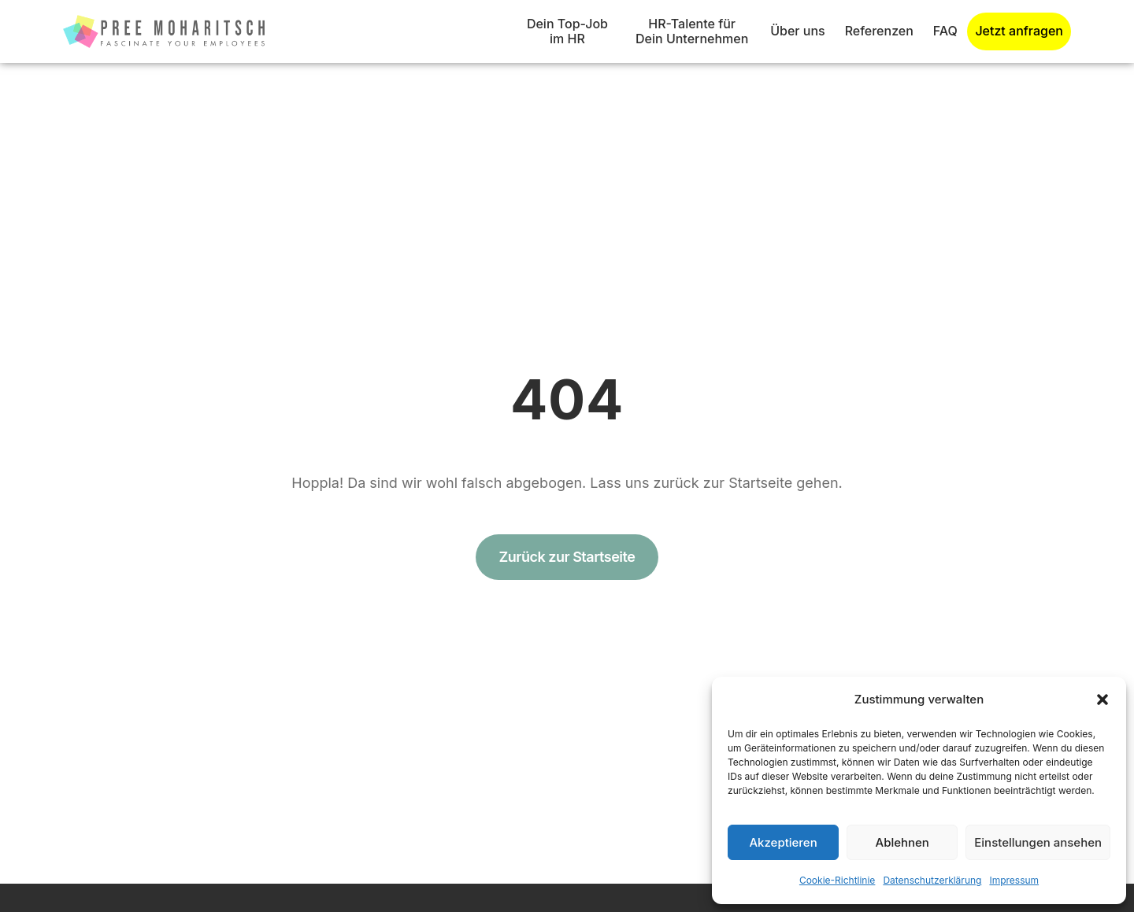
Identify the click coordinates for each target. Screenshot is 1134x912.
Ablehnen (902, 842)
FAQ (945, 31)
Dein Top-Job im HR (567, 31)
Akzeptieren (783, 842)
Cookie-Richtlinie (837, 880)
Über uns (797, 31)
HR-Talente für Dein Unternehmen (692, 31)
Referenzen (879, 31)
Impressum (1014, 880)
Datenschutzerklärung (932, 880)
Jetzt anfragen (1019, 31)
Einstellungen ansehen (1038, 842)
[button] (1102, 699)
